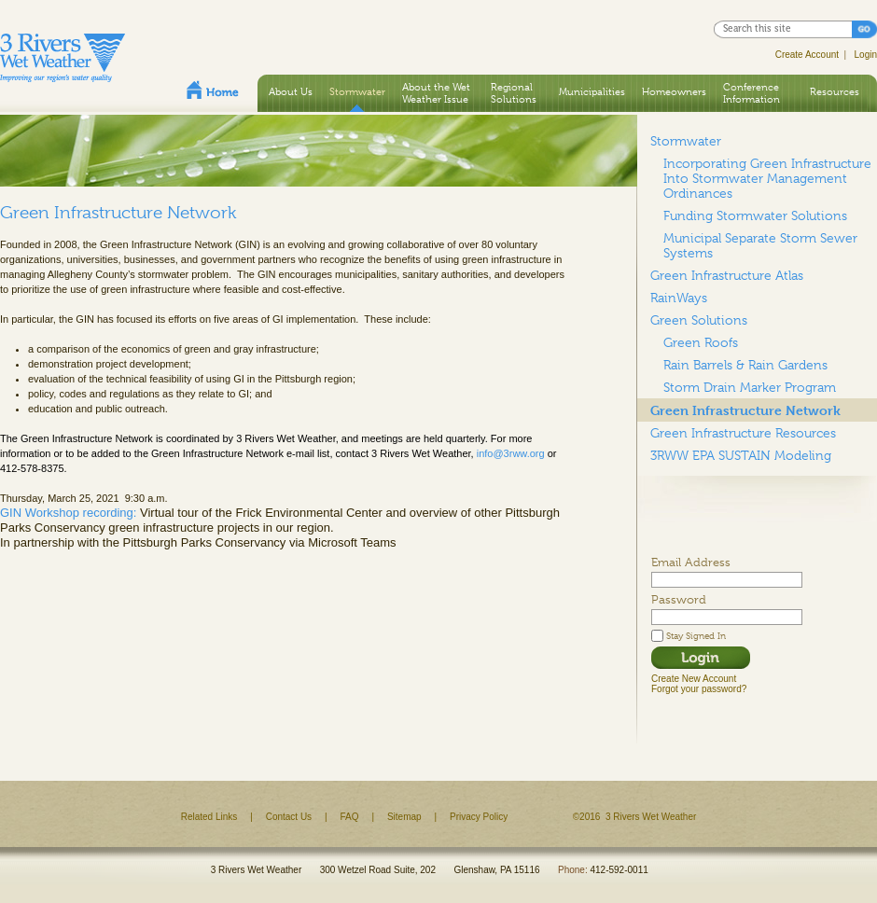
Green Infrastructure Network (745, 410)
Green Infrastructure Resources (743, 432)
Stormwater (357, 91)
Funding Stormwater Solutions (755, 215)
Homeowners (674, 91)
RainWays (678, 297)
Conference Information (751, 92)
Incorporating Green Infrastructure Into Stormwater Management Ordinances (767, 178)
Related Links (209, 817)
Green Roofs (700, 342)
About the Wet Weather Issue (436, 92)
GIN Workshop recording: (68, 513)
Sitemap (404, 817)
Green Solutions (698, 320)
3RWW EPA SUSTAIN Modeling (740, 455)
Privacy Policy (479, 817)
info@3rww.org (511, 453)
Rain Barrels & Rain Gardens (745, 364)
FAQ (350, 817)
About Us (291, 91)
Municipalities (592, 91)
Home (213, 89)
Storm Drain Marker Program (749, 387)
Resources (834, 91)
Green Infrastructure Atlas (726, 275)
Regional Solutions (513, 92)
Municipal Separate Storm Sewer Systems (760, 245)
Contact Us (289, 817)
